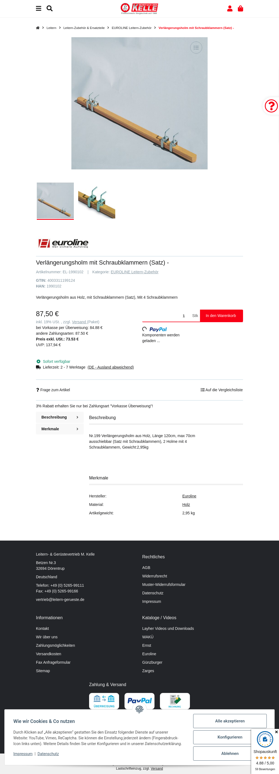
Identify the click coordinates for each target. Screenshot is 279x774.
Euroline (189, 496)
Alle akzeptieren (230, 721)
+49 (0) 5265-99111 (67, 585)
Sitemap (43, 671)
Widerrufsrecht (154, 576)
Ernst (146, 645)
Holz (186, 504)
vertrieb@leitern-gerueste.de (60, 599)
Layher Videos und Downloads (168, 628)
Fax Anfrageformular (53, 662)
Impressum (151, 601)
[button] (229, 8)
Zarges (148, 671)
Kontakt (42, 628)
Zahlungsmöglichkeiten (55, 645)
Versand (79, 322)
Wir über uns (46, 637)
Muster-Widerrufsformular (164, 584)
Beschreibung (59, 417)
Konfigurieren (229, 737)
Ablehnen (230, 753)
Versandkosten (48, 654)
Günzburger (152, 662)
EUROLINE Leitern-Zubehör (135, 272)
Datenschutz (152, 593)
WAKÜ (147, 637)
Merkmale (59, 429)
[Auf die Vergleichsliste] (196, 47)
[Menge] (166, 316)
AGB (146, 567)
